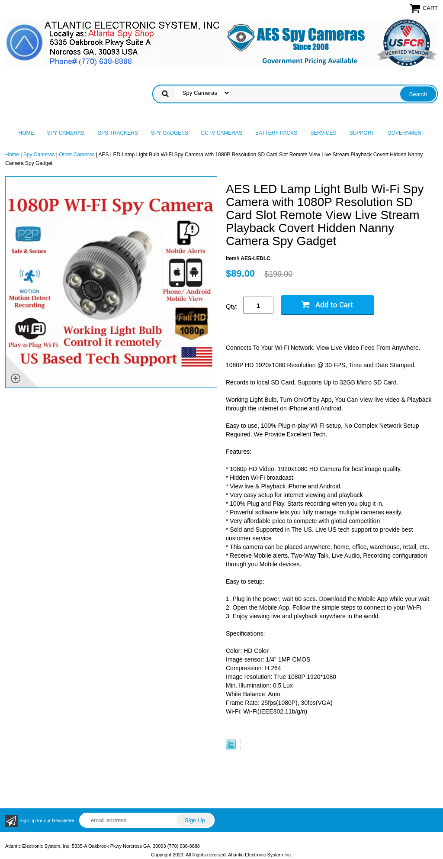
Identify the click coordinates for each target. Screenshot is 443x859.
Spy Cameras (65, 133)
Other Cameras (76, 155)
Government (405, 133)
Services (323, 133)
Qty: (232, 306)
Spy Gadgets (169, 133)
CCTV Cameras (221, 133)
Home (26, 133)
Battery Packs (276, 133)
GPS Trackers (117, 133)
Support (362, 133)
